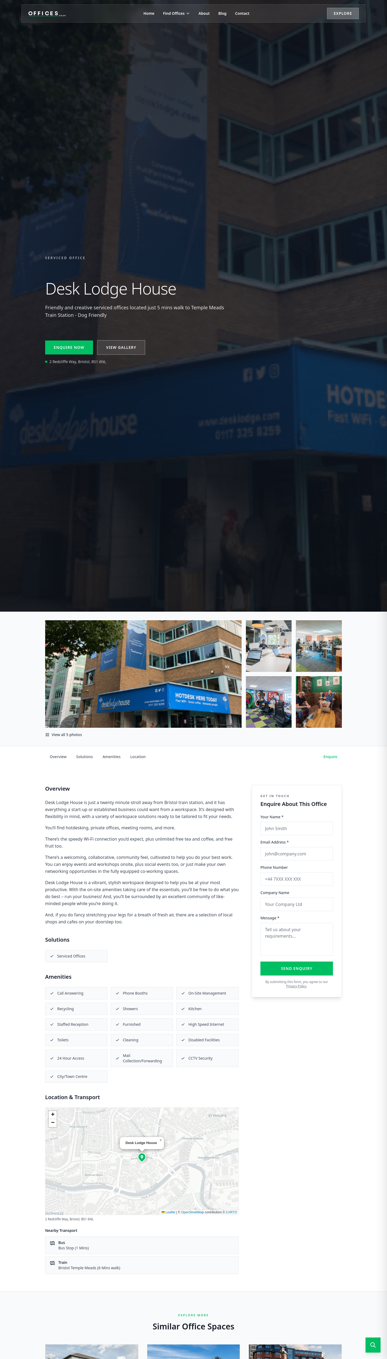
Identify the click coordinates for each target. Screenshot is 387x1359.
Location (138, 756)
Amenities (112, 756)
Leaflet (168, 1212)
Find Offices (176, 13)
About (204, 13)
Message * (270, 917)
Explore (343, 13)
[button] (142, 1157)
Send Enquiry (297, 968)
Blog (222, 13)
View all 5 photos (63, 734)
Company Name (274, 892)
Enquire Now (69, 347)
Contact (242, 13)
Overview (58, 756)
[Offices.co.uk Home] (47, 13)
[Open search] (373, 1345)
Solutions (84, 756)
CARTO (231, 1212)
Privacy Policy (296, 986)
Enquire (331, 756)
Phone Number (274, 867)
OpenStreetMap (192, 1212)
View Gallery (121, 347)
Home (149, 13)
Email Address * (274, 842)
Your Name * (272, 816)
